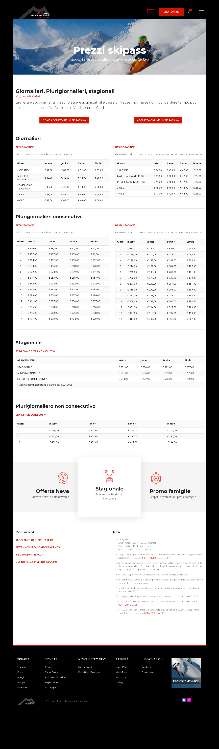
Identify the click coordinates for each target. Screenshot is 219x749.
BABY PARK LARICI (154, 613)
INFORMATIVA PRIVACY (29, 554)
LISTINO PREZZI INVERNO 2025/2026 (36, 561)
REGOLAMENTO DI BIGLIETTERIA (34, 540)
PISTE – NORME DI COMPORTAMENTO (38, 547)
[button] (171, 12)
